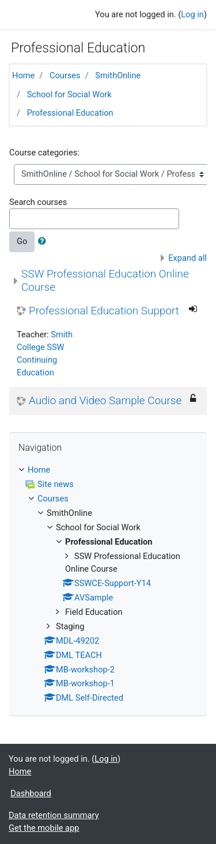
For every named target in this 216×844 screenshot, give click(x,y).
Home (23, 75)
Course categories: (44, 152)
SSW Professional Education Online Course (105, 280)
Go (22, 241)
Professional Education (70, 113)
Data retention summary (54, 815)
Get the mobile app (44, 828)
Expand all (187, 258)
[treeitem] (108, 470)
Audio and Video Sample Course (105, 400)
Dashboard (30, 793)
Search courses (38, 202)
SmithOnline (118, 75)
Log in (192, 14)
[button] (44, 242)
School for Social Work (69, 94)
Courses (65, 75)
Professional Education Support (104, 311)
